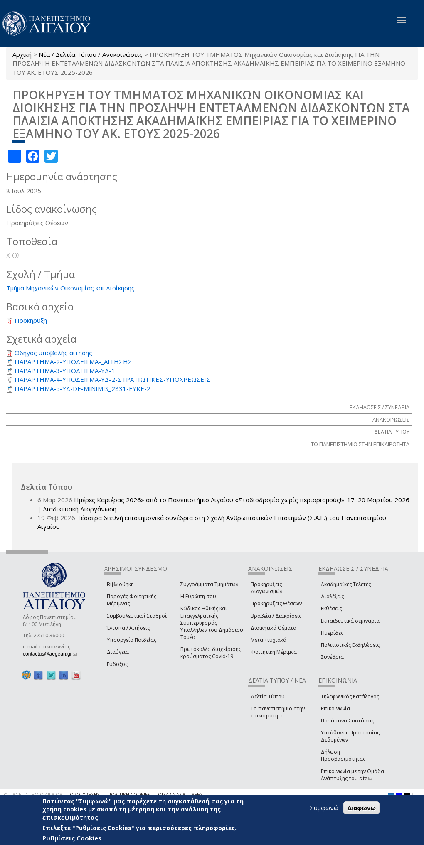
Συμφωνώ (324, 807)
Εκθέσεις (331, 608)
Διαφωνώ (361, 807)
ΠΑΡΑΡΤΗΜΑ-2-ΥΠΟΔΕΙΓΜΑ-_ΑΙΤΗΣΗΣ (73, 361)
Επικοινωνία (335, 708)
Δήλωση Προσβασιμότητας (343, 755)
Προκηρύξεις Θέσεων (276, 603)
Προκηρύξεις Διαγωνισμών (266, 588)
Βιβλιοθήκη (120, 584)
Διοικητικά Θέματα (273, 627)
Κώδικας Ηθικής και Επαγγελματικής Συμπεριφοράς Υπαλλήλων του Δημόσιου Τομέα (211, 623)
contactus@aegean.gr (50, 654)
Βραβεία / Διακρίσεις (276, 615)
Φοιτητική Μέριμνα (274, 652)
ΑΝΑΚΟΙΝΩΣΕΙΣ (390, 419)
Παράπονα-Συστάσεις (347, 720)
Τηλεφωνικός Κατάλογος (350, 696)
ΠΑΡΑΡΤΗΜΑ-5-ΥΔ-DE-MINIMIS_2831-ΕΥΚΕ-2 (82, 388)
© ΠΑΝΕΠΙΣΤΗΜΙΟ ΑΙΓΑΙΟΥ (33, 794)
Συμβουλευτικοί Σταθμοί (137, 615)
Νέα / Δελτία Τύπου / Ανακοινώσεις (91, 54)
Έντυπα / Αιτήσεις (128, 627)
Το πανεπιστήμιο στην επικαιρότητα (278, 712)
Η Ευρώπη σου (198, 596)
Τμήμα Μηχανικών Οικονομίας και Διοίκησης (70, 288)
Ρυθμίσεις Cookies (71, 838)
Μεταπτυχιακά (268, 640)
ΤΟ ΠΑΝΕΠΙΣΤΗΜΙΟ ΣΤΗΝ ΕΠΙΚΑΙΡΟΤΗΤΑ (360, 444)
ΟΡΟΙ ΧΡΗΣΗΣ (85, 794)
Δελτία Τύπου (268, 696)
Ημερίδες (332, 632)
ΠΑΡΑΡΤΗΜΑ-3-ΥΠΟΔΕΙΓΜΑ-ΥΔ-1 (65, 370)
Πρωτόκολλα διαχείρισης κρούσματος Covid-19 (210, 653)
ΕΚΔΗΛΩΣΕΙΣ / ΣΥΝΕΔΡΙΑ (379, 407)
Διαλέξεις (332, 596)
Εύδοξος (117, 664)
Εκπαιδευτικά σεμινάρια (350, 620)
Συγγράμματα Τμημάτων (209, 584)
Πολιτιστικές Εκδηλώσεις (350, 644)
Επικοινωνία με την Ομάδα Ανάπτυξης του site (352, 775)
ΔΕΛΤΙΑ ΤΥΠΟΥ (391, 431)
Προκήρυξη (31, 320)
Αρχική (22, 54)
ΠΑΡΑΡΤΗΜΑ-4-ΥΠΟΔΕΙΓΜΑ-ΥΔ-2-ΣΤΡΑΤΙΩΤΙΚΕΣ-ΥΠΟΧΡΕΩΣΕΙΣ (112, 379)
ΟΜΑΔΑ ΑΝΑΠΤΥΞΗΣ (180, 794)
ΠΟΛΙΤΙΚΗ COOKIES (129, 794)
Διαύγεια (118, 652)
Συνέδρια (332, 657)
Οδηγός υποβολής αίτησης (53, 353)
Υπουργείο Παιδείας (131, 640)
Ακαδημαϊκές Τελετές (346, 584)
